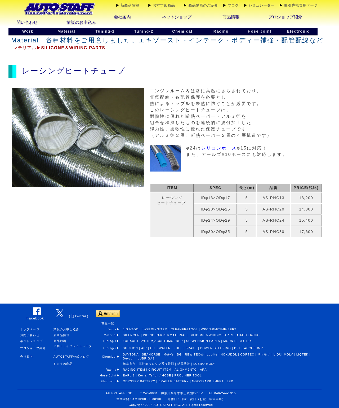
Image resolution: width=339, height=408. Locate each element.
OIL (153, 348)
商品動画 (59, 341)
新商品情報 (130, 5)
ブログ (233, 5)
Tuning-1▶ (113, 341)
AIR (144, 348)
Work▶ (114, 329)
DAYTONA (131, 354)
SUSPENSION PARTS (203, 341)
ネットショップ (176, 17)
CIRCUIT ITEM (159, 369)
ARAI (204, 369)
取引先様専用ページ (301, 5)
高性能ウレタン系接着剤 (156, 363)
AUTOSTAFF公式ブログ (71, 356)
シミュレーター (261, 5)
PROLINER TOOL (188, 375)
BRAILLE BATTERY (173, 381)
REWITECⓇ (194, 354)
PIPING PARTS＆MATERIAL (164, 335)
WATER (165, 348)
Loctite (212, 354)
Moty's (169, 354)
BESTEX (245, 341)
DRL (237, 348)
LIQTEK (302, 354)
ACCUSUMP (253, 348)
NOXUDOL (229, 354)
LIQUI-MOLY (283, 354)
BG (179, 354)
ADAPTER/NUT (248, 335)
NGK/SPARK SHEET (208, 381)
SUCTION (130, 348)
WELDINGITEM (156, 329)
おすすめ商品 (164, 5)
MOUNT (229, 341)
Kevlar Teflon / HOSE (154, 375)
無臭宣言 (129, 363)
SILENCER (131, 335)
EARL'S (129, 375)
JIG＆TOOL (132, 329)
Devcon (129, 358)
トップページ (29, 329)
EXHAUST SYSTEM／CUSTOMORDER (153, 341)
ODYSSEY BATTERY (139, 381)
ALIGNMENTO (186, 369)
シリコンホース (219, 148)
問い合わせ (27, 22)
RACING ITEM (134, 369)
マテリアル (25, 48)
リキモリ (263, 354)
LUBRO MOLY (204, 363)
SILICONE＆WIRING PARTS (211, 335)
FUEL (178, 348)
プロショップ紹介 (285, 17)
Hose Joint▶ (111, 375)
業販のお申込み (81, 22)
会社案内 (122, 17)
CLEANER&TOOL (184, 329)
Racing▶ (114, 369)
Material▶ (113, 335)
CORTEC (247, 354)
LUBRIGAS (146, 358)
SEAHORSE (151, 354)
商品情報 (230, 17)
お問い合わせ (29, 335)
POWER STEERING (215, 348)
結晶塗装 (183, 363)
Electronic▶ (112, 381)
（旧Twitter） (78, 316)
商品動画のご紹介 (203, 5)
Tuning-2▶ (113, 348)
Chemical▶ (112, 356)
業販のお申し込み (66, 329)
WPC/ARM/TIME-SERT (219, 329)
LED (230, 381)
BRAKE (191, 348)
